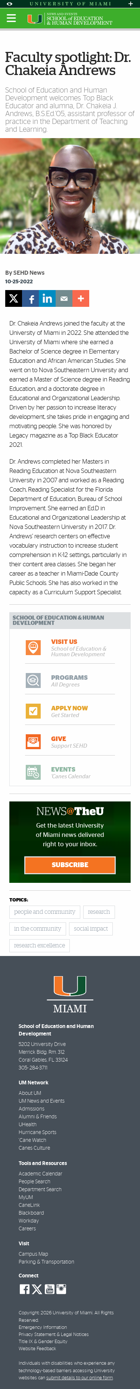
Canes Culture (34, 1148)
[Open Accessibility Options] (9, 4)
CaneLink (29, 1205)
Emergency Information (43, 1327)
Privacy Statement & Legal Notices (54, 1334)
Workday (29, 1221)
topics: (18, 900)
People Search (34, 1181)
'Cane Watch (32, 1140)
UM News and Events (42, 1101)
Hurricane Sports (37, 1132)
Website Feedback (37, 1348)
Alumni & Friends (38, 1116)
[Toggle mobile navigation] (11, 18)
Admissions (31, 1109)
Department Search (40, 1189)
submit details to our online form (79, 1378)
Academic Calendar (40, 1174)
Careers (27, 1228)
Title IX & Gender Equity (43, 1341)
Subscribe (70, 865)
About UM (30, 1093)
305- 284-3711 (33, 1068)
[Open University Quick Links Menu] (130, 4)
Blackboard (31, 1213)
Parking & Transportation (46, 1262)
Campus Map (33, 1254)
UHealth (28, 1124)
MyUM (26, 1197)
